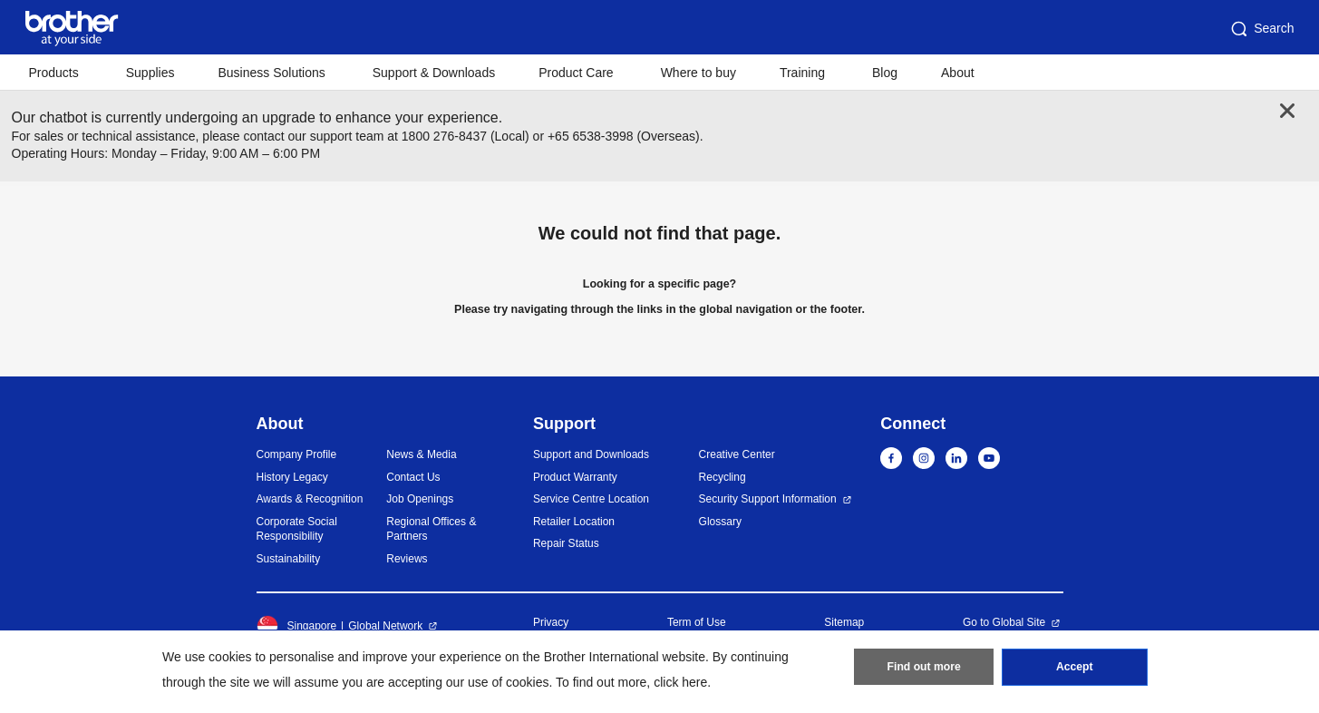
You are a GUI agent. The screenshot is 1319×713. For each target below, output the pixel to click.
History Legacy (292, 477)
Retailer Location (574, 521)
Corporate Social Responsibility (297, 529)
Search (1261, 29)
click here (680, 682)
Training (802, 72)
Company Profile (297, 454)
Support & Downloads (434, 72)
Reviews (406, 558)
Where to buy (698, 72)
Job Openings (419, 499)
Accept (1074, 668)
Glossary (720, 521)
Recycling (722, 477)
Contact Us (413, 477)
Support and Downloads (591, 454)
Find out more (923, 668)
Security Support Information (768, 499)
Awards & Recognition (310, 499)
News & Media (421, 454)
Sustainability (289, 558)
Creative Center (737, 454)
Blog (884, 72)
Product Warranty (575, 477)
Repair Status (566, 543)
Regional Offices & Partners (431, 529)
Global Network (385, 626)
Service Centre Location (591, 499)
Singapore (297, 626)
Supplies (150, 72)
